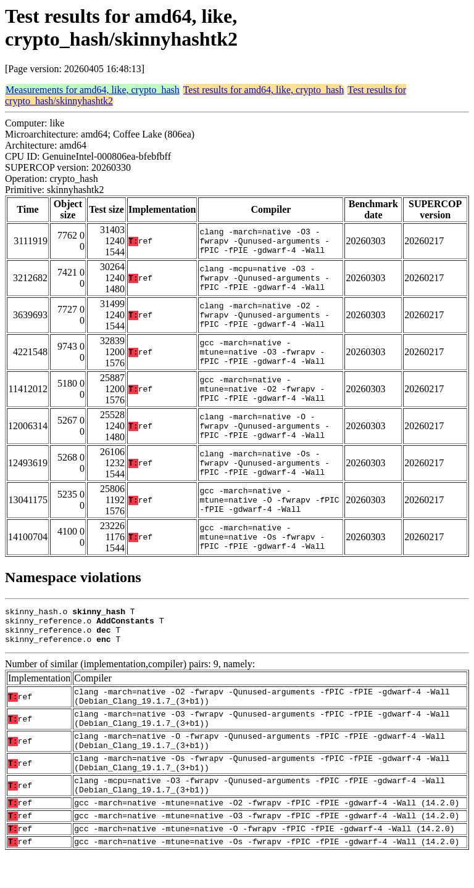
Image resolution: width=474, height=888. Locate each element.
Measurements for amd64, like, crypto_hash (93, 89)
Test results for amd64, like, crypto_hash (263, 89)
